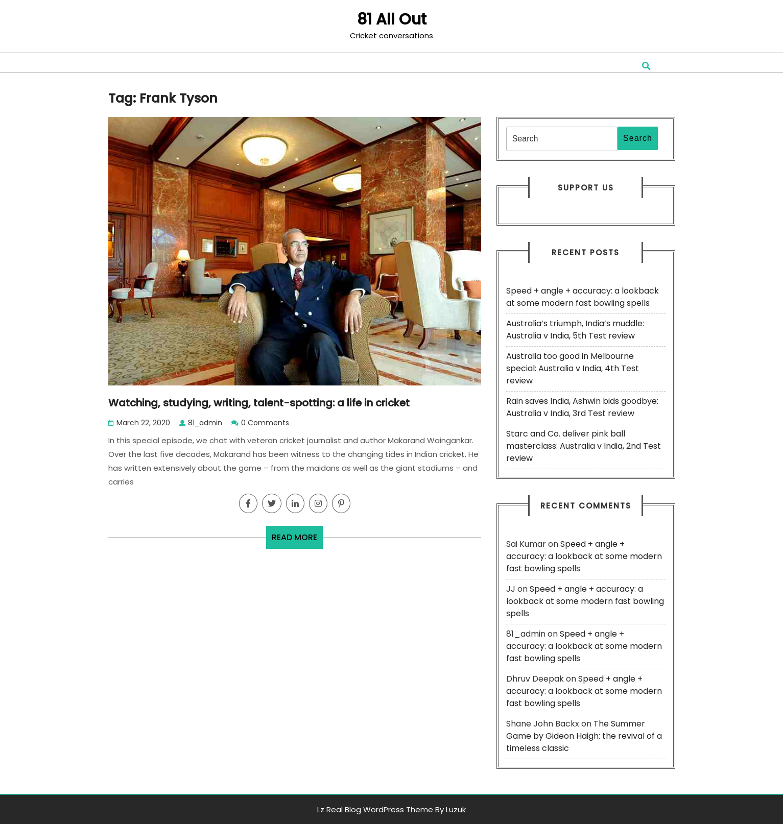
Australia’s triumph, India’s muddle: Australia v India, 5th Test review (575, 330)
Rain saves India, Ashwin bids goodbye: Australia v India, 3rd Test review (582, 407)
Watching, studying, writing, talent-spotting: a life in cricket (259, 403)
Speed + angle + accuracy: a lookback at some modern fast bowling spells (582, 297)
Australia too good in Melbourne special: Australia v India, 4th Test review (572, 368)
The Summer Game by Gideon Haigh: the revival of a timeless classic (584, 736)
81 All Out (391, 19)
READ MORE (297, 540)
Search (637, 138)
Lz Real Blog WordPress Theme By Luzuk (391, 809)
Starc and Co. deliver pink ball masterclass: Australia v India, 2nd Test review (583, 446)
